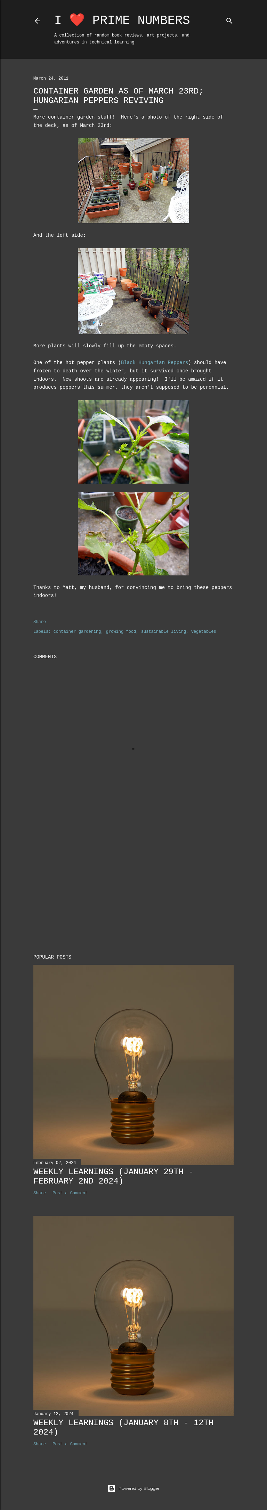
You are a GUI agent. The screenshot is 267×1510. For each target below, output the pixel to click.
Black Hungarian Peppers (154, 362)
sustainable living (163, 631)
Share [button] (39, 622)
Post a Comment (70, 1193)
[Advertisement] (133, 888)
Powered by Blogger (133, 1488)
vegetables (203, 631)
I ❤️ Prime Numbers (122, 21)
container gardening (77, 631)
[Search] (229, 19)
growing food (121, 631)
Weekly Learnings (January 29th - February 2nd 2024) (113, 1176)
